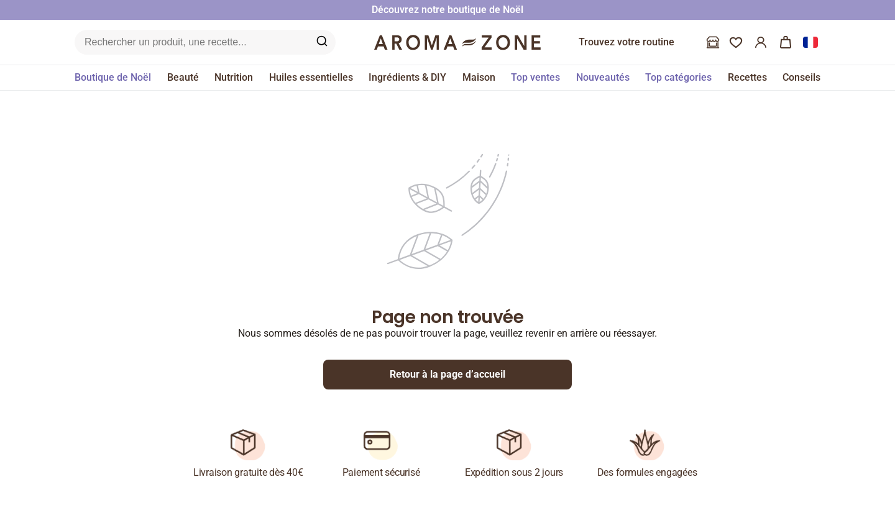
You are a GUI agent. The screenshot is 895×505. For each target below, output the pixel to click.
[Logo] (457, 42)
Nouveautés (603, 77)
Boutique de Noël (113, 77)
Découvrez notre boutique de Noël (447, 10)
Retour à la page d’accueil (447, 374)
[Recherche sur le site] (190, 42)
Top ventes (535, 77)
